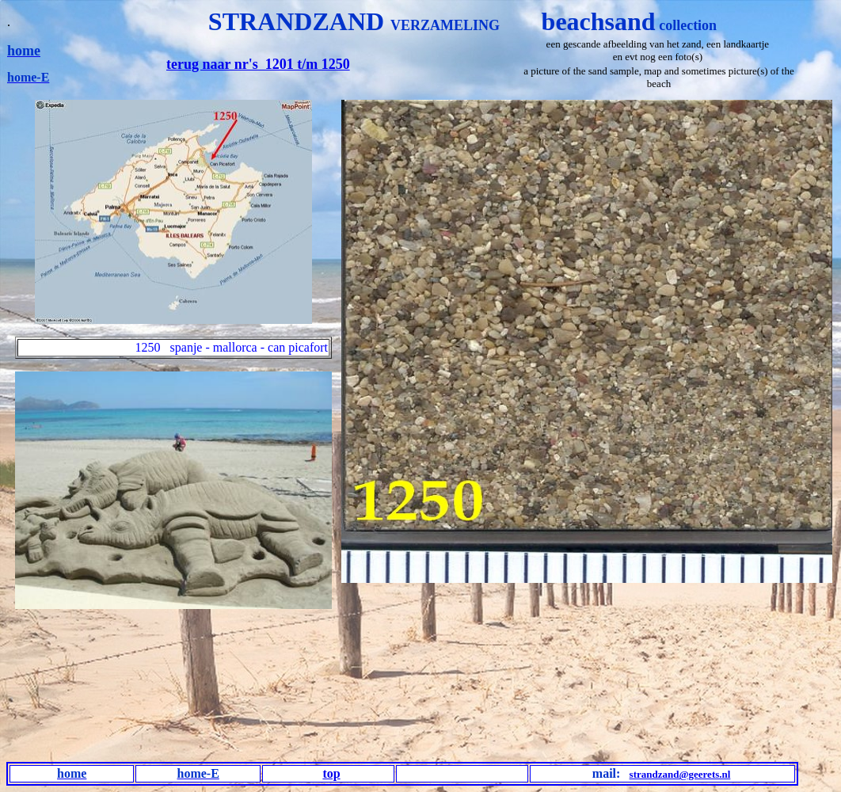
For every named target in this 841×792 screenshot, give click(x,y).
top (331, 773)
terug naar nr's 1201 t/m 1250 (258, 64)
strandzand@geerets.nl (680, 774)
